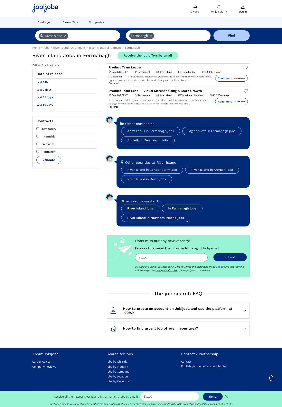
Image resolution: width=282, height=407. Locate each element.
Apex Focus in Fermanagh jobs (150, 131)
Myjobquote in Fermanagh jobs (211, 131)
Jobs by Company (118, 371)
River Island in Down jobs (146, 179)
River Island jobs (140, 208)
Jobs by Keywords (118, 381)
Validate (48, 160)
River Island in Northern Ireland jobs (155, 218)
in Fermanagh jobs (182, 208)
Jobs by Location (117, 376)
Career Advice (41, 361)
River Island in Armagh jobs (212, 170)
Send (213, 396)
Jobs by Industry (117, 366)
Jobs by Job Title (117, 361)
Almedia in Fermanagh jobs (148, 140)
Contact (186, 361)
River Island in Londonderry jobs (152, 170)
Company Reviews (44, 366)
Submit (230, 257)
